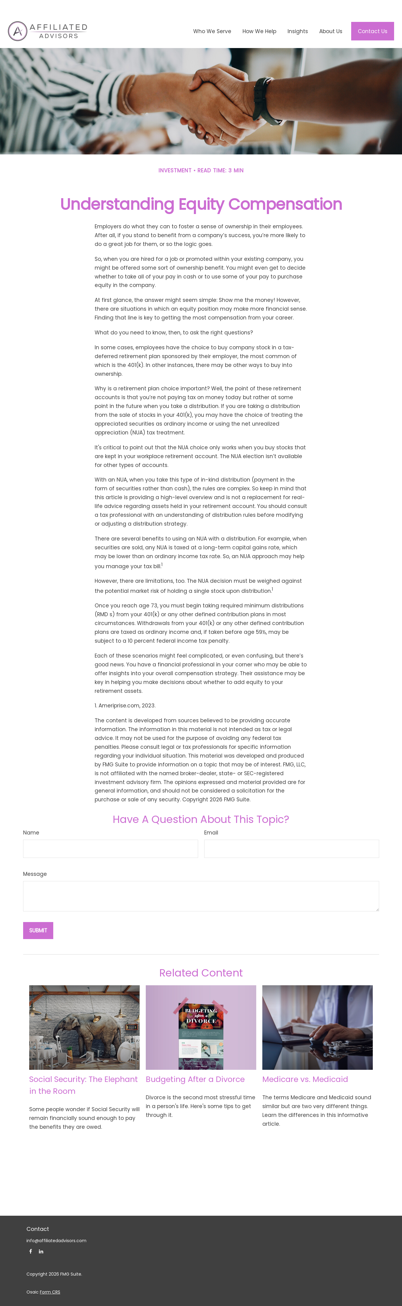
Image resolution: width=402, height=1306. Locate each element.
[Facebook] (30, 1237)
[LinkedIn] (41, 1237)
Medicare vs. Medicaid (305, 1065)
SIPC (233, 1296)
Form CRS (50, 1278)
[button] (212, 17)
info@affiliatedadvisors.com (56, 1226)
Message (35, 859)
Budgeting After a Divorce (195, 1065)
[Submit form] (38, 916)
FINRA (221, 1296)
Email (211, 818)
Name (31, 818)
